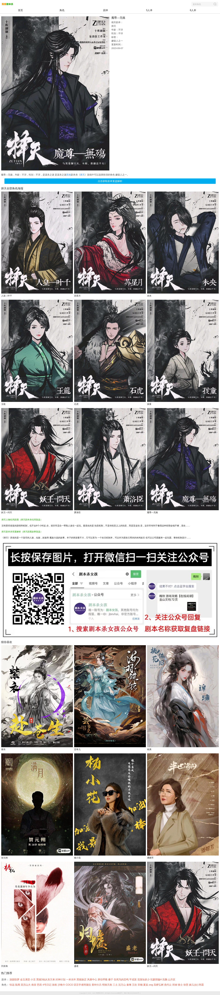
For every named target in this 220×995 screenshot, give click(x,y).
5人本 (149, 10)
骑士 (180, 984)
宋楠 (140, 984)
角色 (62, 10)
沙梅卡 (62, 984)
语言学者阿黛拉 (83, 984)
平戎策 (133, 979)
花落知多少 (143, 979)
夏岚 (146, 984)
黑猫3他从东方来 (46, 979)
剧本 (105, 10)
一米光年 (71, 979)
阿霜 (201, 984)
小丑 (33, 979)
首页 (20, 10)
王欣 (135, 984)
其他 (68, 174)
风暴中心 (92, 979)
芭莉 (39, 984)
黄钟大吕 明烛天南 (102, 984)
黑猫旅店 (82, 979)
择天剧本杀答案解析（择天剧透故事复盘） (22, 531)
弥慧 (186, 984)
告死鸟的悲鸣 (121, 979)
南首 (34, 984)
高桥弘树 (159, 984)
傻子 (111, 979)
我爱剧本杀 (100, 993)
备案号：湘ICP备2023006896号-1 (129, 993)
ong (151, 984)
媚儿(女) (194, 984)
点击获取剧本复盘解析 (110, 181)
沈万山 (122, 984)
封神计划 (61, 979)
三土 (115, 984)
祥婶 (175, 984)
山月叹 (172, 979)
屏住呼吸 (103, 979)
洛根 (55, 984)
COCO (70, 984)
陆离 (18, 984)
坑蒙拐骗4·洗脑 (159, 979)
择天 (82, 174)
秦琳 (129, 984)
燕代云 (168, 984)
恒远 (12, 984)
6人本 (193, 10)
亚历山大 (26, 984)
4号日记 (47, 984)
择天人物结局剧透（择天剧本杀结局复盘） (22, 519)
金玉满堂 (25, 979)
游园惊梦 (15, 979)
